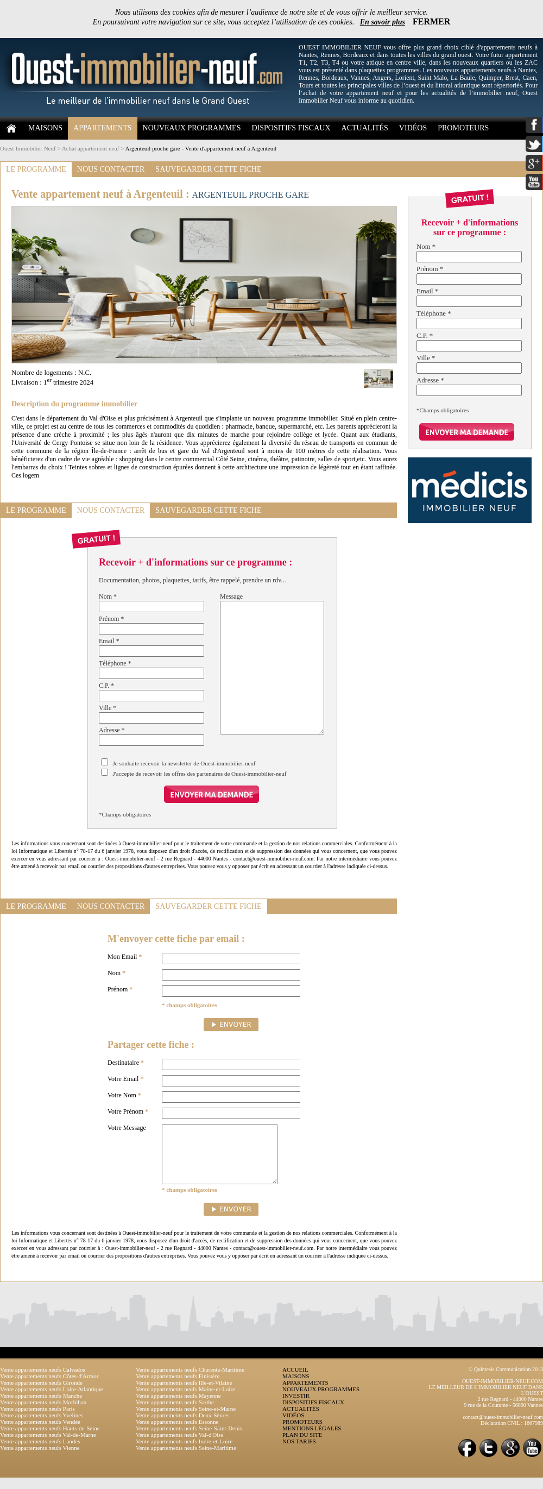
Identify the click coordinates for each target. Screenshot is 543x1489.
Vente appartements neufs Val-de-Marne (48, 1446)
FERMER (431, 21)
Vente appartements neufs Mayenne (178, 1407)
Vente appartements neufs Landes (40, 1452)
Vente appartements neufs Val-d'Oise (180, 1446)
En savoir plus (382, 22)
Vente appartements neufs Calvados (42, 1381)
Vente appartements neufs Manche (41, 1407)
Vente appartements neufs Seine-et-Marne (186, 1420)
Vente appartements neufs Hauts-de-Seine (50, 1439)
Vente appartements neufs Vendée (40, 1433)
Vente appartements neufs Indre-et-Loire (184, 1452)
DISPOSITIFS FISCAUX (290, 128)
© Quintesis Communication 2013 (506, 1381)
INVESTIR (296, 1407)
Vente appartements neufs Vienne (40, 1459)
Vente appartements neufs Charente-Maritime (190, 1381)
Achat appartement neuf (90, 148)
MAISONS (45, 128)
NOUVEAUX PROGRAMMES (192, 128)
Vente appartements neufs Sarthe (175, 1413)
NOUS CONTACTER (111, 169)
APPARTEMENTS (102, 128)
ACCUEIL (295, 1381)
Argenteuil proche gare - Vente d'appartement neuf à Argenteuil (201, 148)
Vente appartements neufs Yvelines (41, 1426)
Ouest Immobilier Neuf (28, 148)
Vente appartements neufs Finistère (177, 1387)
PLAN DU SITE (302, 1446)
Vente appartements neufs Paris (37, 1420)
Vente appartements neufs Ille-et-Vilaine (184, 1394)
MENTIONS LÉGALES (311, 1439)
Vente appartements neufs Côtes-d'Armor (49, 1387)
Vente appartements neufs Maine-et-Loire (185, 1400)
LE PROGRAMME (36, 169)
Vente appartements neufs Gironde (41, 1394)
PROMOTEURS (463, 128)
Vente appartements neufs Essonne (177, 1433)
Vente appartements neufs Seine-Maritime (186, 1459)
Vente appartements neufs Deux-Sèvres (183, 1426)
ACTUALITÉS (365, 128)
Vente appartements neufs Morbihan (43, 1413)
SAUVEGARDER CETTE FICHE (208, 169)
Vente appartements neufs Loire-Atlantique (51, 1400)
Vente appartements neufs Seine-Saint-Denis (189, 1439)
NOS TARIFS (299, 1452)
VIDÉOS (413, 128)
